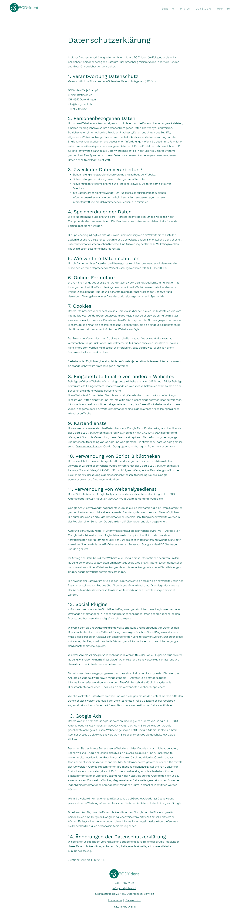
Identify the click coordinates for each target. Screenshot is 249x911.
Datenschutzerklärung (89, 446)
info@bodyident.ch (80, 104)
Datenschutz (133, 900)
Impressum (115, 900)
